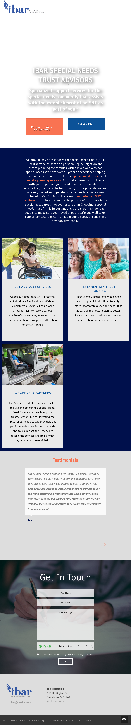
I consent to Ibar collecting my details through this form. (67, 654)
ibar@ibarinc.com (21, 702)
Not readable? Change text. (85, 646)
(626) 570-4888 (55, 701)
